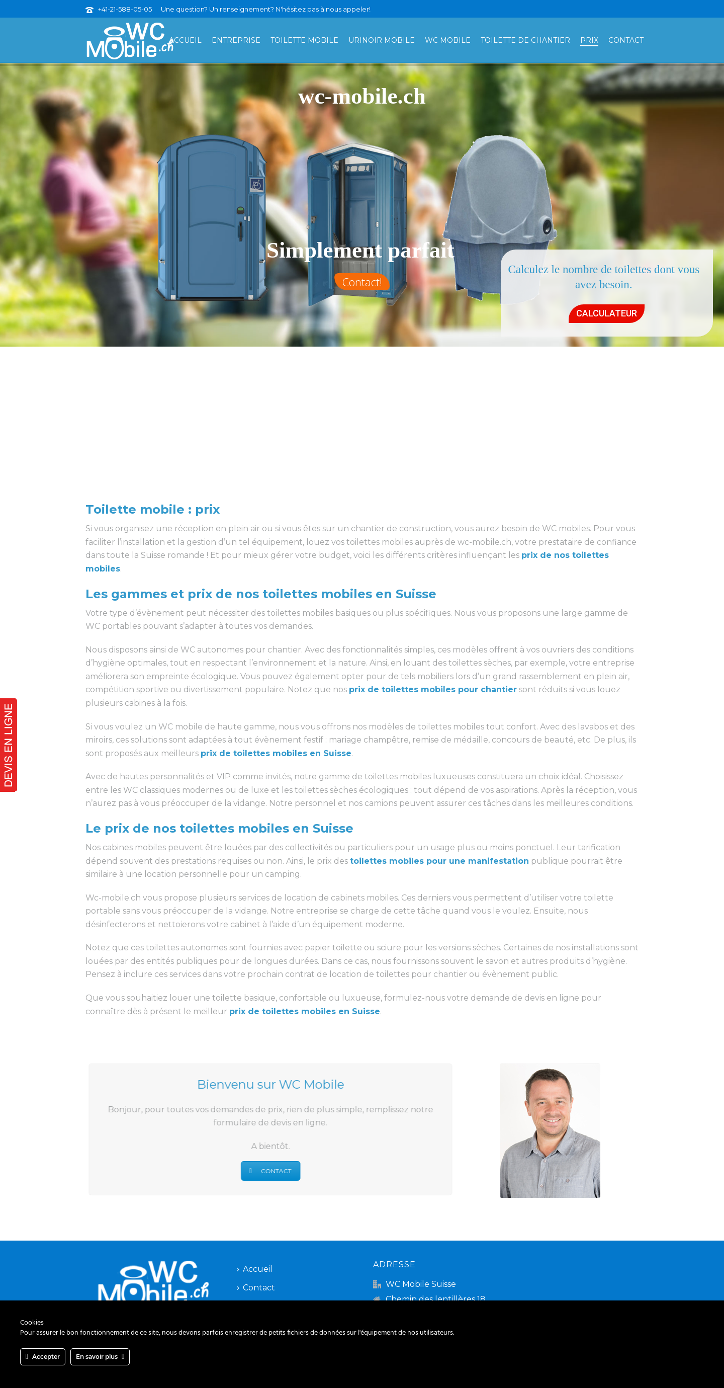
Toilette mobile (304, 40)
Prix (589, 40)
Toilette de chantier (525, 40)
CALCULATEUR (606, 313)
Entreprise (236, 40)
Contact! (362, 281)
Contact (626, 40)
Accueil (185, 40)
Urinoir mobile (381, 40)
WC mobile (448, 40)
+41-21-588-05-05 (125, 9)
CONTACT (264, 1171)
